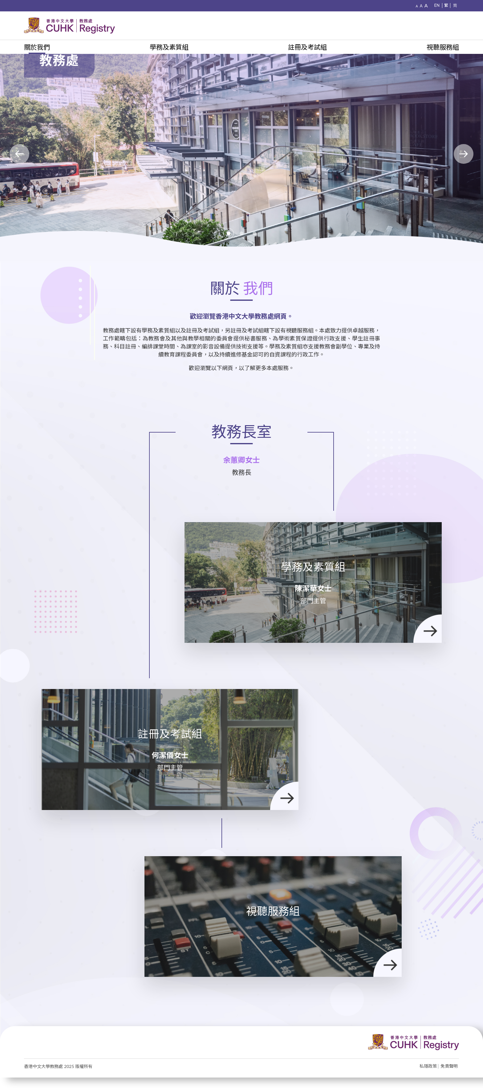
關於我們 (37, 47)
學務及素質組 (169, 47)
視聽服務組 (443, 47)
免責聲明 (449, 1077)
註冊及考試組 (307, 47)
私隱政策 (428, 1077)
